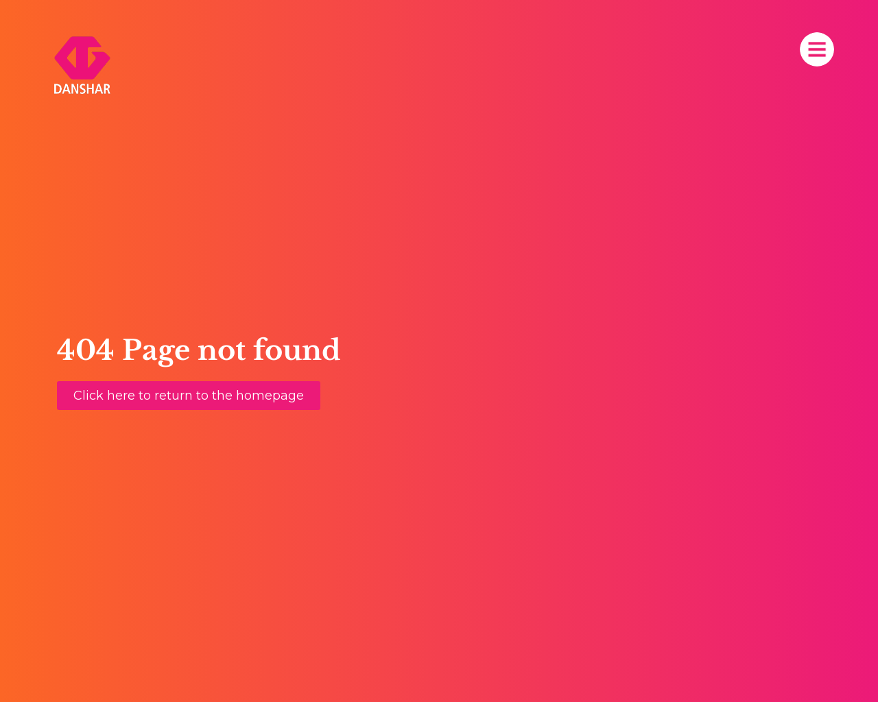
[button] (188, 395)
